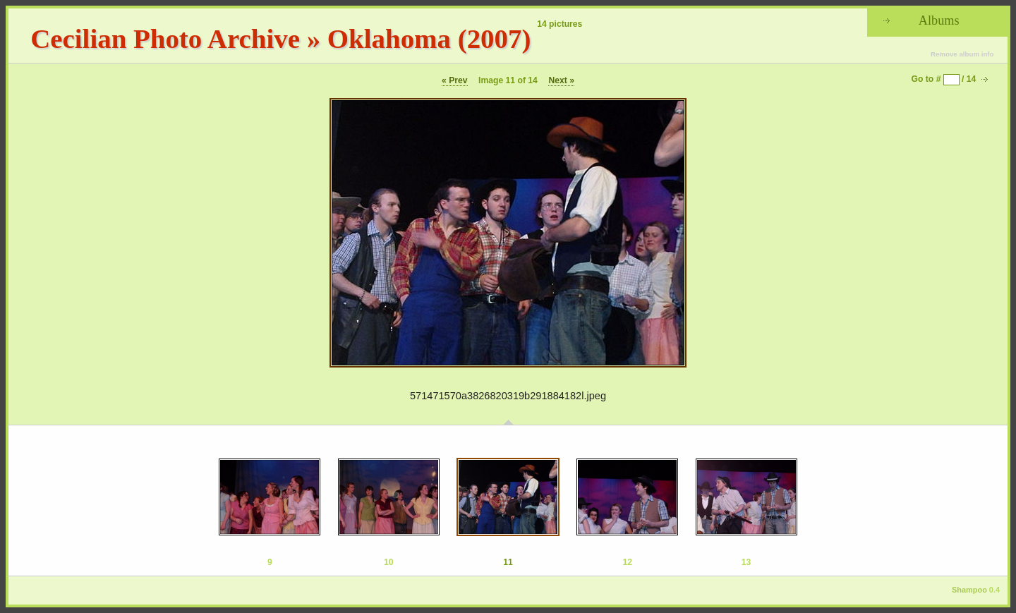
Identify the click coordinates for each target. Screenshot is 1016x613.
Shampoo (969, 589)
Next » (561, 80)
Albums (939, 20)
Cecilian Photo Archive (165, 38)
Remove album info (962, 54)
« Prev (455, 80)
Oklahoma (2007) (429, 38)
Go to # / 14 (944, 79)
